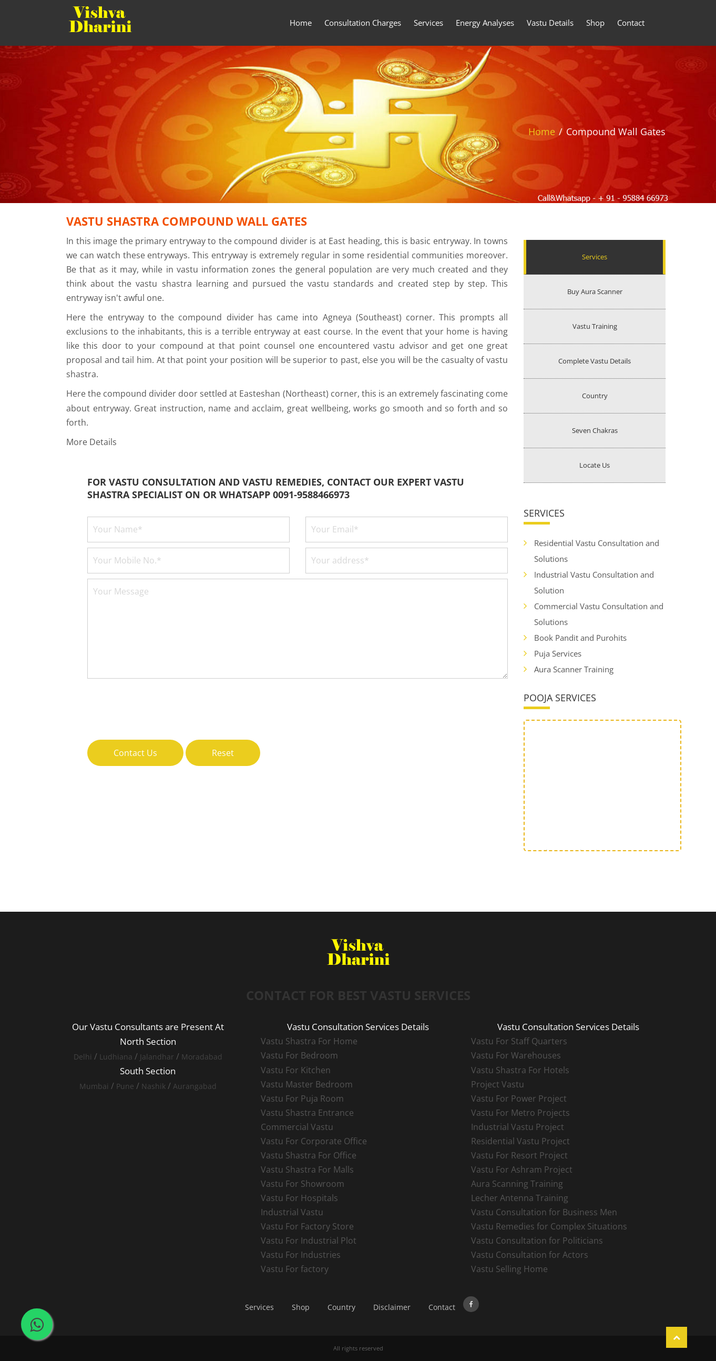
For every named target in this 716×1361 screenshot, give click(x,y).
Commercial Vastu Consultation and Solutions (598, 614)
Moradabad (201, 1057)
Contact (631, 22)
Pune (125, 1086)
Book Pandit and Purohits (580, 637)
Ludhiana (115, 1057)
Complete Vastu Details (594, 361)
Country (595, 395)
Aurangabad (195, 1086)
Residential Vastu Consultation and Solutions (596, 551)
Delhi (83, 1057)
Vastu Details (550, 22)
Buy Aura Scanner (594, 291)
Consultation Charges (362, 22)
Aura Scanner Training (573, 669)
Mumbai (94, 1086)
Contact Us (135, 753)
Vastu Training (594, 326)
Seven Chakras (595, 430)
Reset (223, 753)
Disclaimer (392, 1307)
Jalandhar (157, 1057)
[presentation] (167, 703)
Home (301, 22)
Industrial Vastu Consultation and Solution (594, 582)
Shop (595, 22)
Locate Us (594, 465)
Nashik (153, 1086)
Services (428, 22)
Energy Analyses (485, 22)
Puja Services (557, 653)
